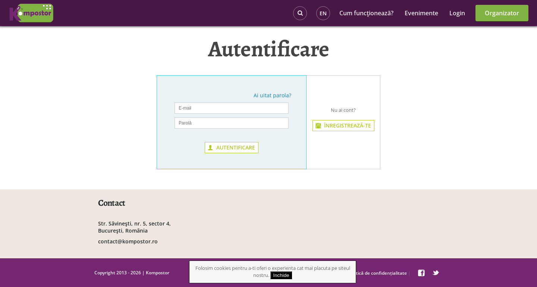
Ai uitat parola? (272, 95)
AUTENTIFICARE (235, 147)
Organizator (502, 13)
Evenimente (421, 13)
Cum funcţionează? (366, 13)
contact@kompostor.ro (128, 241)
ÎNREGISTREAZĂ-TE (347, 125)
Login (457, 13)
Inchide (281, 275)
